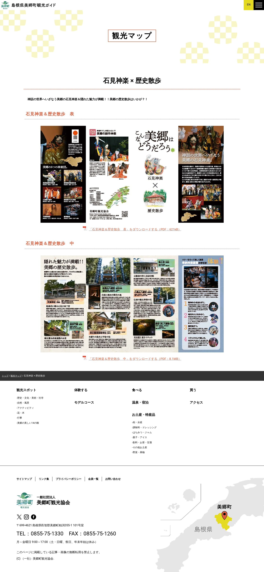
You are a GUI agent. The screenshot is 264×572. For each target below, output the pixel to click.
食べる (137, 390)
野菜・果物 (139, 452)
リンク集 (47, 479)
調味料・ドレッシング (145, 427)
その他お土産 (140, 447)
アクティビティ (25, 407)
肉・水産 (137, 422)
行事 (19, 417)
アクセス (196, 402)
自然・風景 (23, 402)
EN (249, 4)
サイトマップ (25, 479)
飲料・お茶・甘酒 (142, 442)
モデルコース (84, 402)
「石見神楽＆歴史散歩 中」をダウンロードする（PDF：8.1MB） (132, 359)
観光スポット (26, 390)
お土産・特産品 (143, 415)
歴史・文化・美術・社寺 (30, 397)
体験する (80, 390)
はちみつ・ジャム (142, 432)
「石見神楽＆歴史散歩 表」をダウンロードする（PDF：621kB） (132, 229)
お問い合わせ (123, 479)
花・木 (20, 412)
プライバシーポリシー (74, 479)
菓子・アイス (140, 437)
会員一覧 (101, 479)
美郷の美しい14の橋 (28, 423)
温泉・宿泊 (140, 402)
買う (193, 390)
